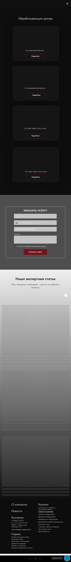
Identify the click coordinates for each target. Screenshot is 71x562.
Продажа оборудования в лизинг (22, 548)
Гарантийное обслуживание (20, 541)
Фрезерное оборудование (46, 517)
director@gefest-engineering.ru (21, 529)
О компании (19, 504)
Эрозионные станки (44, 529)
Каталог (43, 504)
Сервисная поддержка (18, 543)
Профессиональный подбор (20, 537)
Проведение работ (17, 539)
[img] (15, 4)
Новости (16, 511)
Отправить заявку (35, 252)
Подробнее (35, 56)
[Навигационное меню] (67, 3)
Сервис (16, 534)
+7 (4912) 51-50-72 (17, 521)
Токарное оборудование (46, 514)
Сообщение (17, 234)
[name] (35, 216)
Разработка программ (18, 545)
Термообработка (43, 531)
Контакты (17, 517)
